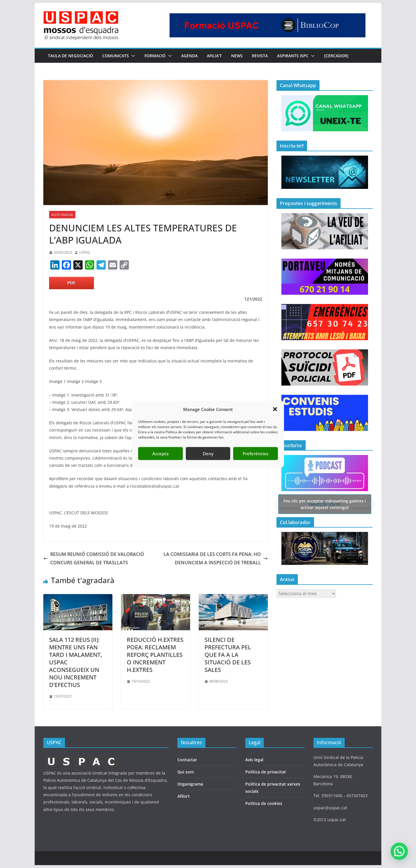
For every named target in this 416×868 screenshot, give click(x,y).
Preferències (255, 453)
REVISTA (260, 55)
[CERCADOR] (336, 55)
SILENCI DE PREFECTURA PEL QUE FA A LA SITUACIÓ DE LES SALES (228, 655)
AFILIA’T (214, 55)
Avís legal (254, 759)
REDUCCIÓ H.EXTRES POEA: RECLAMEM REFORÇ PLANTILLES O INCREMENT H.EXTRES (155, 655)
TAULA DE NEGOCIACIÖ (70, 55)
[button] (275, 409)
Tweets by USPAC (324, 504)
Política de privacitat (265, 772)
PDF (71, 283)
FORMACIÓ (155, 55)
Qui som (185, 772)
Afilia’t (183, 796)
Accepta (160, 453)
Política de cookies (263, 803)
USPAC (84, 252)
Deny (208, 453)
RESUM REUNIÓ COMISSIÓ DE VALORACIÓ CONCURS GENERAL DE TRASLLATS (93, 558)
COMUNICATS (115, 55)
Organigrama (190, 784)
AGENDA (189, 55)
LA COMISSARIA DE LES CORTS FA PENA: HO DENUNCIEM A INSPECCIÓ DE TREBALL (216, 558)
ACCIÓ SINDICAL (62, 215)
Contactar (187, 759)
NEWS (237, 55)
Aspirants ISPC (293, 55)
